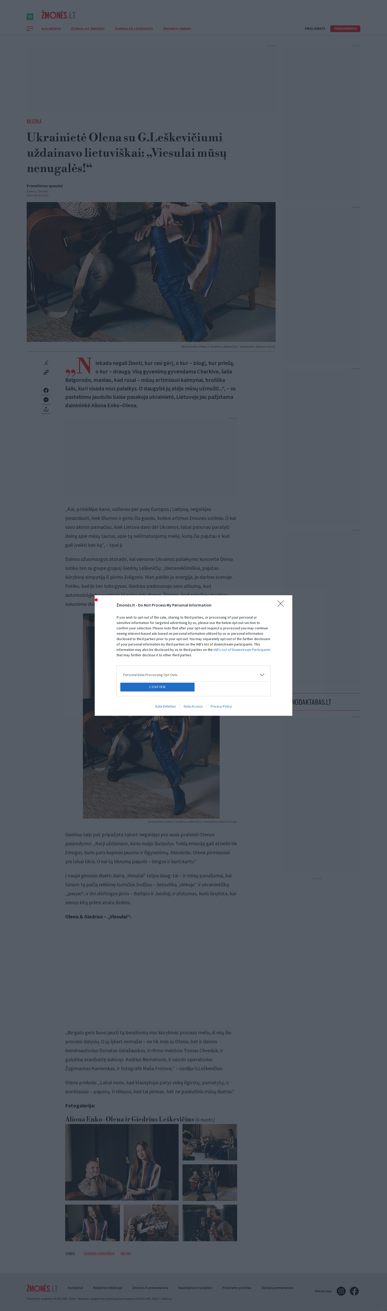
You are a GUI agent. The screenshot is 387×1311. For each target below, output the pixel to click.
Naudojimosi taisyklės (195, 1288)
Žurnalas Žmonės (88, 34)
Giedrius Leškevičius (99, 1259)
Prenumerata (345, 34)
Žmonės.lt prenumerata (150, 1288)
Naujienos (51, 34)
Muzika (34, 127)
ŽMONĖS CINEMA (177, 34)
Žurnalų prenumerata (277, 1288)
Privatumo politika (236, 1288)
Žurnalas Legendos (134, 34)
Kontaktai (75, 1288)
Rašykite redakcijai (107, 1288)
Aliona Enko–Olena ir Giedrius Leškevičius (140, 1125)
